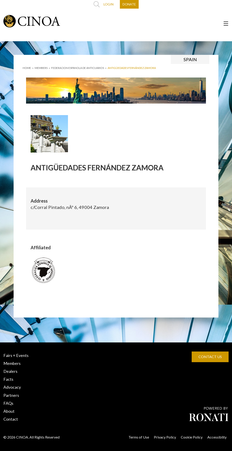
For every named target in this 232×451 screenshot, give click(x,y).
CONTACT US (210, 356)
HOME (27, 68)
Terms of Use (138, 437)
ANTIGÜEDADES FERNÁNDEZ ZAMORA (132, 68)
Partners (11, 395)
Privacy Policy (165, 437)
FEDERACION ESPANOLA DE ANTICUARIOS (77, 68)
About (8, 411)
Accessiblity (217, 437)
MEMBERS (41, 68)
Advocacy (12, 387)
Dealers (10, 371)
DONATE (129, 4)
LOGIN (109, 4)
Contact (10, 419)
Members (12, 363)
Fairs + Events (16, 355)
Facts (8, 379)
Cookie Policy (192, 437)
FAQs (8, 403)
